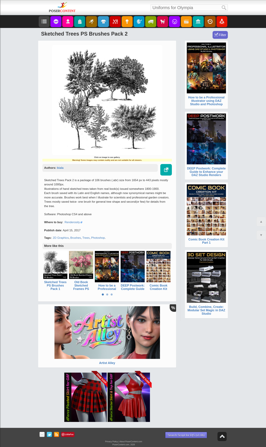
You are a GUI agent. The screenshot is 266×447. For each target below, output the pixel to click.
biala (60, 167)
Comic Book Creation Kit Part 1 (158, 289)
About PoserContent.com (130, 441)
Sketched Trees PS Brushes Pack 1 (55, 285)
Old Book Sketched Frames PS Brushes (81, 287)
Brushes (75, 237)
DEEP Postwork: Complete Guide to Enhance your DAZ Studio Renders (206, 172)
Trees (86, 237)
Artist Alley (107, 363)
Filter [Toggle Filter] (222, 35)
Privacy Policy (111, 441)
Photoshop (98, 237)
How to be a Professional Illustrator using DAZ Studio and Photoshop (206, 101)
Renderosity (72, 222)
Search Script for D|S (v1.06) (186, 435)
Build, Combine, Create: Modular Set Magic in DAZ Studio (206, 310)
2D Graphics (61, 237)
